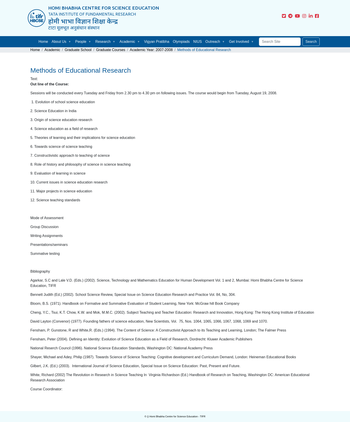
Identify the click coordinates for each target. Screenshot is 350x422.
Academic (127, 41)
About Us (59, 41)
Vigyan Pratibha (156, 41)
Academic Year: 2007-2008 (151, 50)
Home (43, 41)
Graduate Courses (110, 50)
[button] (70, 41)
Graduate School (78, 50)
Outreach (212, 41)
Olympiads (181, 41)
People (80, 41)
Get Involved (239, 41)
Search (311, 41)
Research (102, 41)
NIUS (197, 41)
